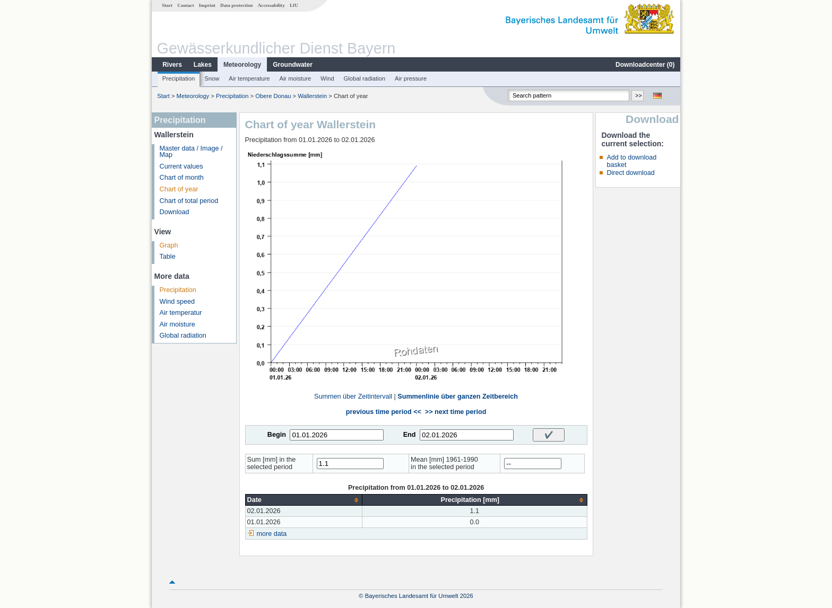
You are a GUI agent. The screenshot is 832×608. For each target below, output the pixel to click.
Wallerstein (312, 96)
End (409, 434)
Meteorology (242, 64)
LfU (294, 5)
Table (168, 256)
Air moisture (295, 78)
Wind (327, 78)
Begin (276, 434)
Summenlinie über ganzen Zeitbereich (457, 396)
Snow (211, 78)
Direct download (630, 173)
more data (272, 533)
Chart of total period (189, 201)
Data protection (236, 5)
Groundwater (293, 64)
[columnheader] (303, 500)
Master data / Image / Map (191, 152)
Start (167, 5)
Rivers (172, 64)
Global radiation (364, 78)
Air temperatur (181, 312)
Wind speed (177, 301)
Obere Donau (273, 96)
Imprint (207, 5)
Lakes (203, 64)
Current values (181, 166)
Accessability (271, 5)
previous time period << (383, 412)
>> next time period (455, 412)
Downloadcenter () (645, 64)
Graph (169, 245)
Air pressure (411, 78)
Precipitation (178, 78)
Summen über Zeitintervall (353, 396)
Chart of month (182, 177)
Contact (185, 5)
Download (174, 212)
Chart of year (179, 189)
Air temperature (249, 78)
